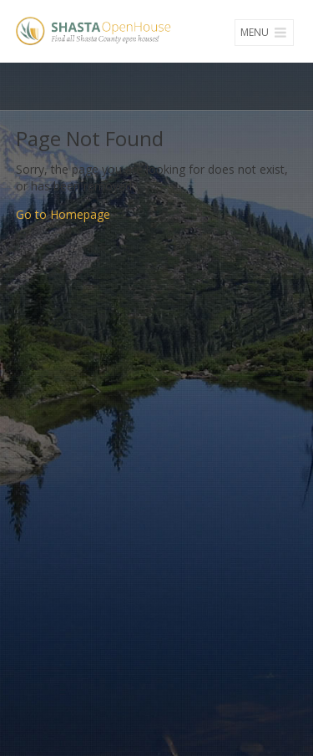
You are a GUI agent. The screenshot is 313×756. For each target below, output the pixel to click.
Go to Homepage (63, 214)
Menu (264, 32)
